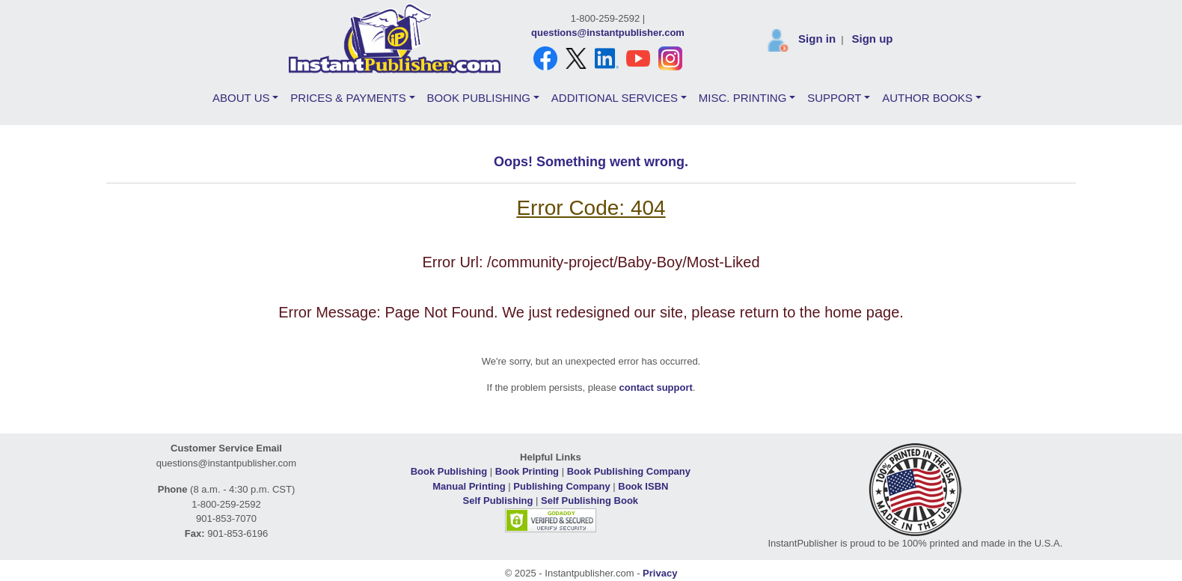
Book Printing (527, 471)
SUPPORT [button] (834, 97)
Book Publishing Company (628, 471)
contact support (656, 387)
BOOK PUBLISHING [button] (478, 97)
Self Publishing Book (589, 500)
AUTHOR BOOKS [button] (927, 97)
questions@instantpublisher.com (608, 32)
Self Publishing (498, 500)
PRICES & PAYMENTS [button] (347, 97)
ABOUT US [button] (240, 97)
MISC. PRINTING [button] (743, 97)
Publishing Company (561, 486)
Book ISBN (643, 486)
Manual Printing (469, 486)
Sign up (871, 38)
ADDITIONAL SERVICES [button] (614, 97)
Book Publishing (449, 471)
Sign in (817, 38)
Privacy (660, 573)
